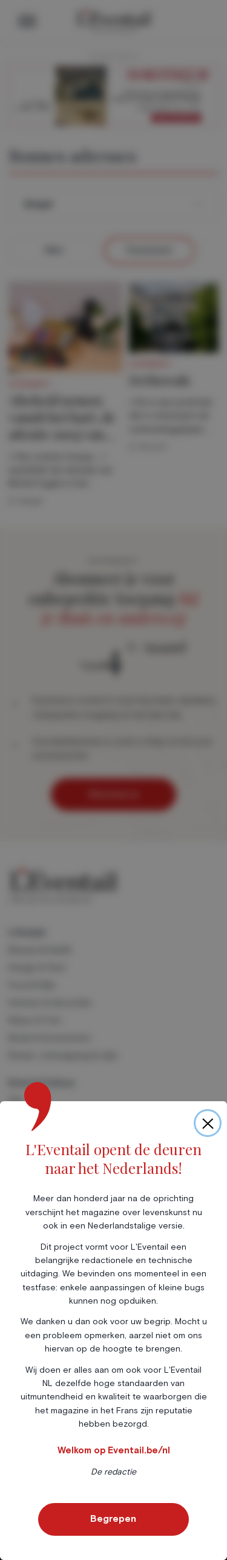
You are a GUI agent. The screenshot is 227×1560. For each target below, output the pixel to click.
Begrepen (113, 1519)
